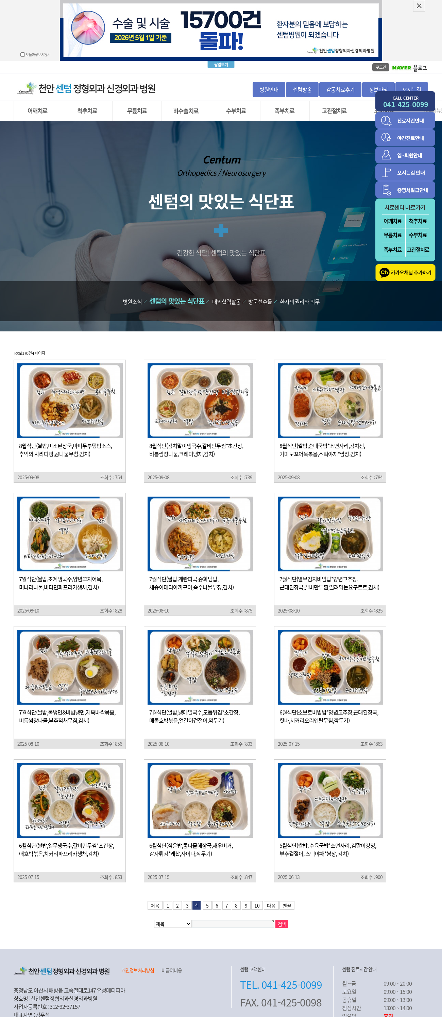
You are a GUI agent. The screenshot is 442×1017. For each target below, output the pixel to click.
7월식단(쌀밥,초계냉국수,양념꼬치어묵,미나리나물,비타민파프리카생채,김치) (60, 573)
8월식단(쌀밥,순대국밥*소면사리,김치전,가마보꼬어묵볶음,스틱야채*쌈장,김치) (322, 439)
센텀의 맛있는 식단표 (176, 291)
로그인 (381, 57)
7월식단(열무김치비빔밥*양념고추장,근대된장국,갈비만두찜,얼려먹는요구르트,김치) (329, 573)
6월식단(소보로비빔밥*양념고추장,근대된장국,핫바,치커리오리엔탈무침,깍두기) (328, 706)
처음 (155, 895)
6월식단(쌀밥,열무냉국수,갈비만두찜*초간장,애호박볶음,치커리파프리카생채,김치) (66, 839)
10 (257, 895)
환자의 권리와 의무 (300, 291)
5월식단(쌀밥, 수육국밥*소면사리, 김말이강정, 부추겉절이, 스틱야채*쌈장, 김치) (327, 839)
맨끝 (287, 895)
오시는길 (411, 79)
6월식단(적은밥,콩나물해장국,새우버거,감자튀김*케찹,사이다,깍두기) (191, 839)
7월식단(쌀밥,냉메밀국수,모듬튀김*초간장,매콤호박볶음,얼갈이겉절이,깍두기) (194, 706)
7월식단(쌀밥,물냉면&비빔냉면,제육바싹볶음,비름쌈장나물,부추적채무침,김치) (67, 706)
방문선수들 (260, 291)
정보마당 (378, 79)
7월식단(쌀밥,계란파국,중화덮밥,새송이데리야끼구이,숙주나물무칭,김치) (191, 573)
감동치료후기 (340, 79)
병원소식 (132, 291)
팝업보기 (221, 54)
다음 (271, 895)
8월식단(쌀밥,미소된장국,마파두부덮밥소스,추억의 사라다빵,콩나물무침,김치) (65, 439)
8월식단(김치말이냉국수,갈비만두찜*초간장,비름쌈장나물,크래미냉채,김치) (196, 439)
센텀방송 (302, 79)
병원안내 (268, 79)
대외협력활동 (226, 291)
